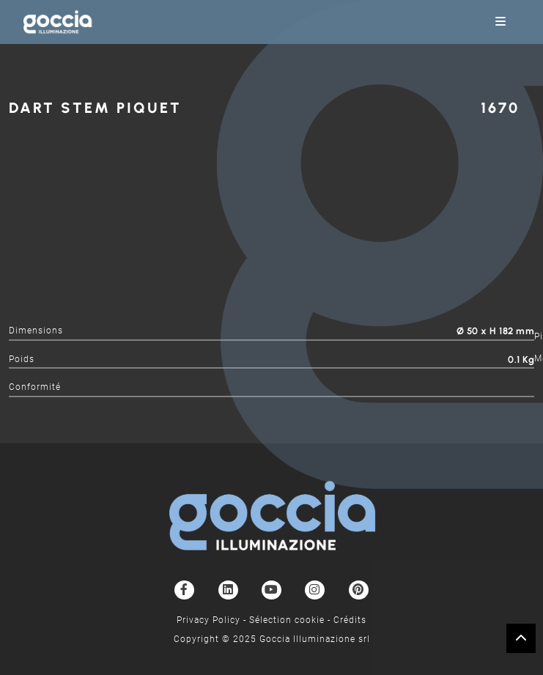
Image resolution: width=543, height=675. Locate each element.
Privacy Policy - (213, 620)
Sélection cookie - (291, 620)
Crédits (349, 620)
